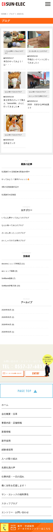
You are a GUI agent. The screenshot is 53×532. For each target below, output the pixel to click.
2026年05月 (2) (8, 317)
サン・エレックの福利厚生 (15, 494)
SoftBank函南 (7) (8, 278)
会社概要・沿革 (9, 414)
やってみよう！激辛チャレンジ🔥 (16, 179)
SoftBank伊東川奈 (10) (11, 286)
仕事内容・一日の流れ (13, 476)
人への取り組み (9, 458)
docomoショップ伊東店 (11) (13, 264)
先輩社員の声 (8, 467)
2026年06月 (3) (8, 310)
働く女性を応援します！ (14, 485)
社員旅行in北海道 (9, 195)
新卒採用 (6, 441)
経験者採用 (7, 449)
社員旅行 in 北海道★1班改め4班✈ (16, 172)
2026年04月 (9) (8, 324)
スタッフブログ (9, 503)
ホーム (5, 405)
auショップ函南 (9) (9, 271)
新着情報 (6, 432)
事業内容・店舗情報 (12, 423)
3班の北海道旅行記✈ (10, 187)
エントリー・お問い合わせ (15, 512)
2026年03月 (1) (8, 332)
